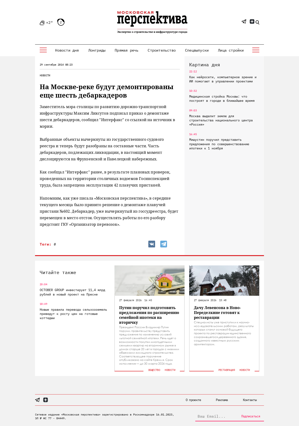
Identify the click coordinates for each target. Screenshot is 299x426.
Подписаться (250, 416)
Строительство (162, 50)
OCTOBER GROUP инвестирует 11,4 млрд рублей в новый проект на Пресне (72, 292)
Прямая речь (126, 50)
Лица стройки (231, 50)
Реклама (222, 400)
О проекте (193, 400)
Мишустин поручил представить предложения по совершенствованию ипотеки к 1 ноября (219, 143)
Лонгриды (97, 50)
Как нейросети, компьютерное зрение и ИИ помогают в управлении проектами (222, 79)
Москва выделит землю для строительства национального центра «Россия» (221, 120)
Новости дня (67, 50)
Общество (154, 370)
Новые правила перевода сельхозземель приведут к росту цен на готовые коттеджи (73, 313)
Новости (45, 75)
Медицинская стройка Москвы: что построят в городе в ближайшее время (222, 98)
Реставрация (226, 370)
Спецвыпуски (197, 50)
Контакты (249, 400)
